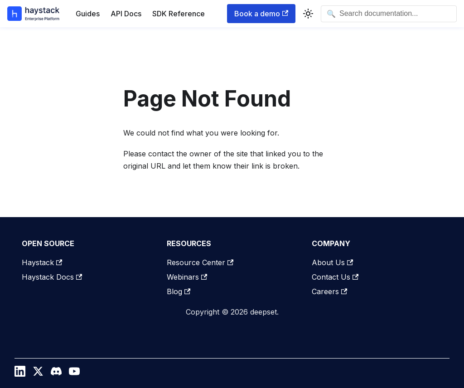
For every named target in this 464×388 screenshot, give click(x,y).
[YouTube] (74, 373)
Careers (329, 291)
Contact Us (335, 276)
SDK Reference (178, 13)
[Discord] (56, 373)
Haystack (42, 262)
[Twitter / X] (38, 373)
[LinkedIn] (19, 373)
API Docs (126, 13)
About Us (332, 262)
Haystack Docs (52, 276)
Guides (88, 13)
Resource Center (200, 262)
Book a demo (261, 13)
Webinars (187, 276)
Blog (178, 291)
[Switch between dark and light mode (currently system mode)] (308, 13)
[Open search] (389, 13)
